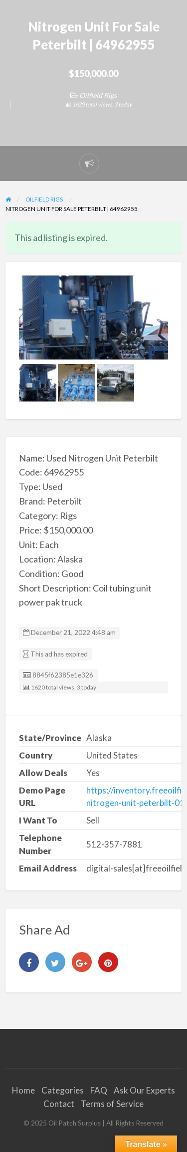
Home (23, 1090)
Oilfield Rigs (98, 95)
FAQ (98, 1090)
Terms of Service (112, 1103)
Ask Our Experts (144, 1090)
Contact (58, 1103)
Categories (62, 1090)
